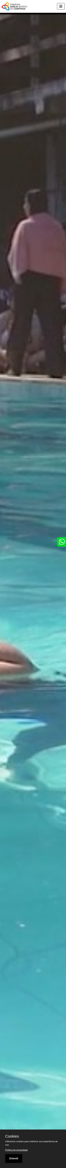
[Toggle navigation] (61, 6)
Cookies (12, 1136)
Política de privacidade (16, 1150)
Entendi (13, 1158)
